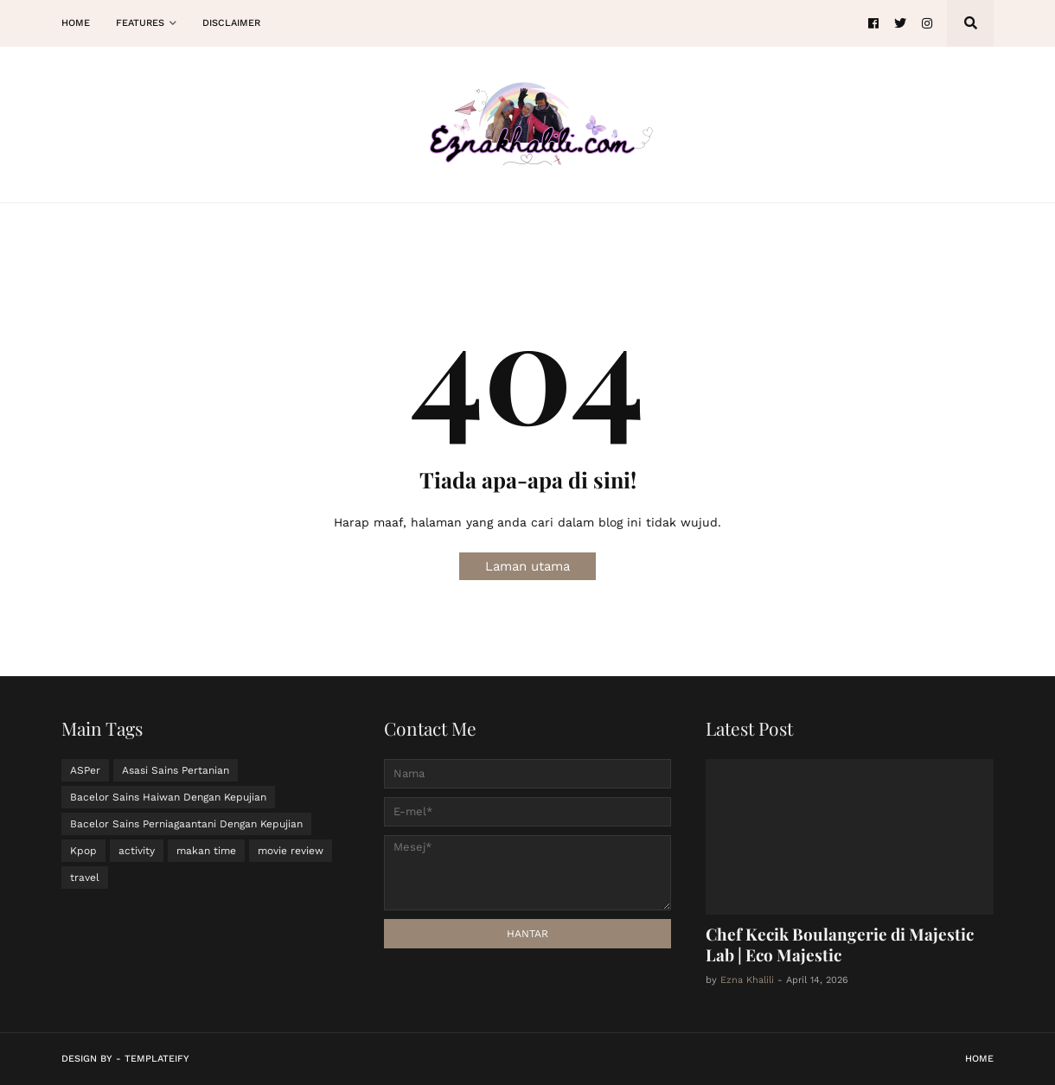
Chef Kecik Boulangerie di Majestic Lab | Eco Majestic (840, 944)
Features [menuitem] (140, 23)
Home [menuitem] (75, 23)
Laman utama (527, 566)
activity (136, 851)
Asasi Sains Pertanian (175, 770)
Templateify (157, 1058)
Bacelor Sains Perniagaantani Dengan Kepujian (186, 824)
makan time (206, 851)
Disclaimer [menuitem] (231, 23)
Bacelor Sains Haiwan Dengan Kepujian (168, 797)
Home (979, 1058)
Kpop (83, 851)
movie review (290, 851)
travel (84, 877)
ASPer (85, 770)
